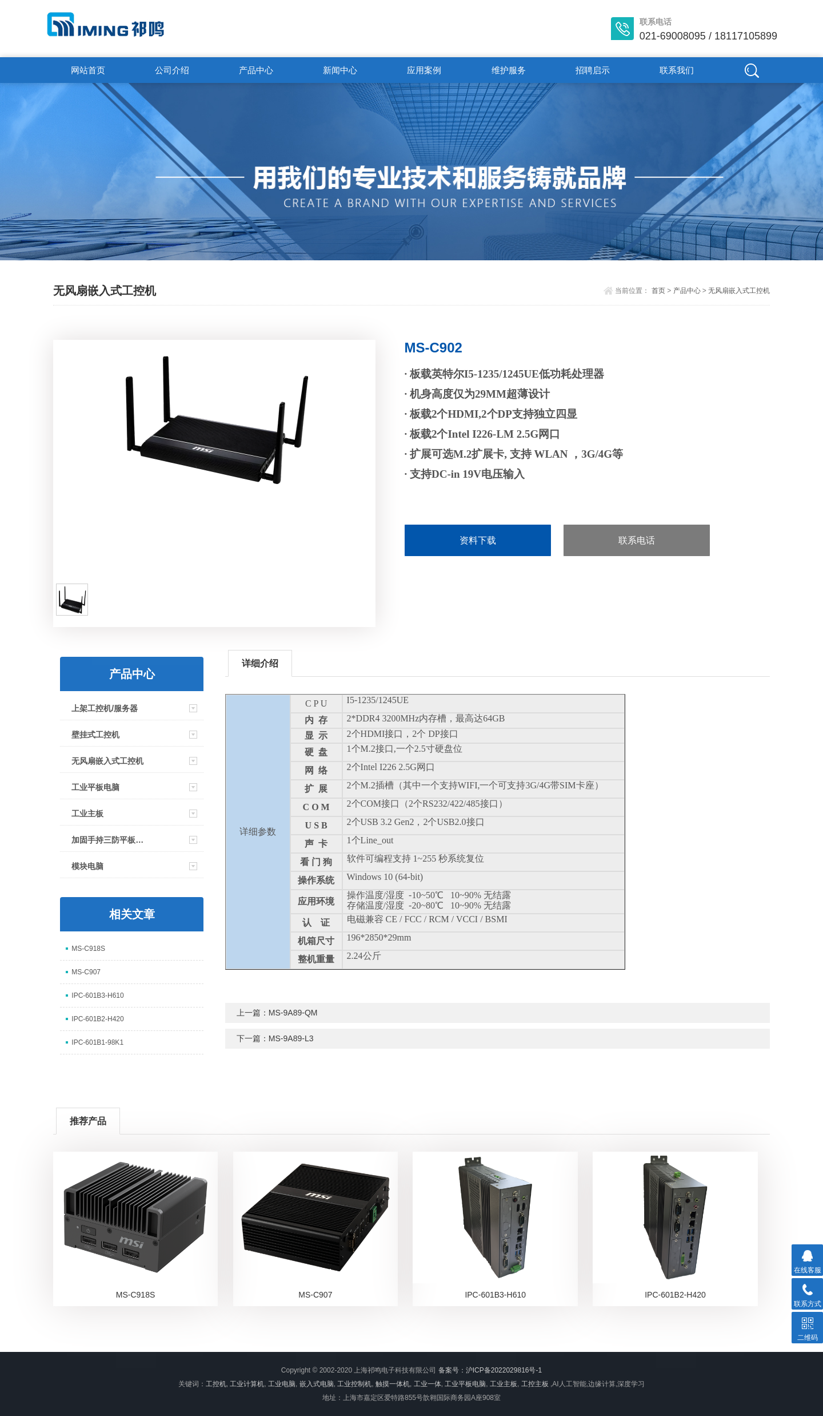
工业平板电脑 (95, 787)
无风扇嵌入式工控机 (739, 291)
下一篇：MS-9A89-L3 (275, 1038)
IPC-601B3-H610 (97, 995)
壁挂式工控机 (95, 734)
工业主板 (87, 813)
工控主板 (535, 1384)
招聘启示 (593, 70)
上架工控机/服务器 (104, 708)
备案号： (452, 1370)
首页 (658, 291)
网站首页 (88, 70)
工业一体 (427, 1384)
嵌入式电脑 (316, 1384)
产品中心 (256, 70)
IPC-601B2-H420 (97, 1019)
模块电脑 (87, 866)
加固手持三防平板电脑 (111, 839)
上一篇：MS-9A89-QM (277, 1012)
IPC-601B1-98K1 (97, 1042)
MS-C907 (86, 972)
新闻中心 (340, 70)
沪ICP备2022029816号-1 (504, 1370)
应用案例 (424, 70)
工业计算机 (247, 1384)
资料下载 (478, 540)
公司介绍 (172, 70)
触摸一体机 (392, 1384)
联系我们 (677, 70)
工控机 (216, 1384)
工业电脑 (281, 1384)
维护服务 (509, 70)
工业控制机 (354, 1384)
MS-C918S (88, 949)
